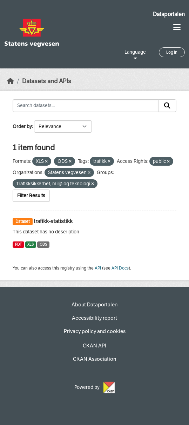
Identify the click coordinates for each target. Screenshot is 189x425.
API (98, 268)
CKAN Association (94, 359)
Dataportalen (169, 14)
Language (135, 52)
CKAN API (94, 346)
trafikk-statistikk (53, 221)
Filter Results (31, 196)
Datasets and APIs (46, 81)
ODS (43, 244)
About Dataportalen (94, 304)
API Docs (120, 268)
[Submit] (167, 105)
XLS (30, 244)
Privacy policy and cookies (95, 331)
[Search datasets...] (85, 105)
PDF (18, 244)
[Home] (10, 81)
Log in (171, 52)
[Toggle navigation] (177, 27)
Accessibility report (94, 318)
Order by (22, 127)
